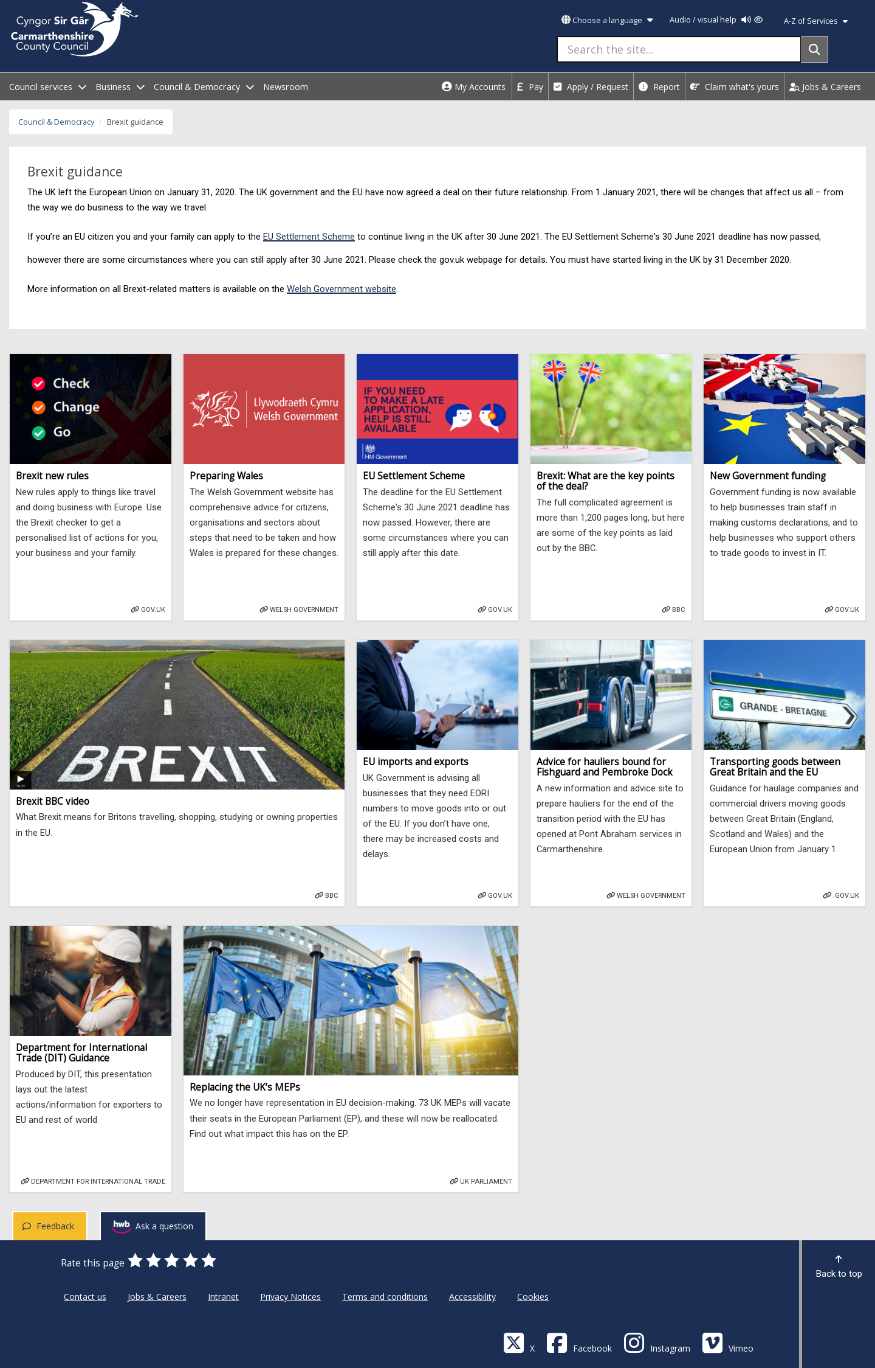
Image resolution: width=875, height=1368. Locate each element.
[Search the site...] (679, 49)
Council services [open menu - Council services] (47, 86)
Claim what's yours (734, 86)
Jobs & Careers (825, 86)
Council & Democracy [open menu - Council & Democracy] (204, 86)
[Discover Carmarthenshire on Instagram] (656, 1342)
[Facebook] (579, 1342)
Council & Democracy (56, 122)
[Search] (814, 49)
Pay (530, 86)
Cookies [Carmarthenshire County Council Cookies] (533, 1296)
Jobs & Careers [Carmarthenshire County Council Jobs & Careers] (157, 1296)
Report (659, 86)
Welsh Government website (341, 288)
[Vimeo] (728, 1342)
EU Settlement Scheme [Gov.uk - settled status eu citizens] (309, 236)
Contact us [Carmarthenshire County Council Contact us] (85, 1296)
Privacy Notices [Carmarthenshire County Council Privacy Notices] (290, 1296)
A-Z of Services (816, 21)
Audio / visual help (716, 20)
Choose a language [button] (607, 20)
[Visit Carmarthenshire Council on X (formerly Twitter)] (519, 1342)
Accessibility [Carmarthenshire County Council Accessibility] (472, 1296)
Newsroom (285, 86)
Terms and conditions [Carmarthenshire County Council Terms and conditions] (385, 1296)
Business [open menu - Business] (120, 86)
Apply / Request (591, 86)
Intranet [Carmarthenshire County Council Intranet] (223, 1296)
